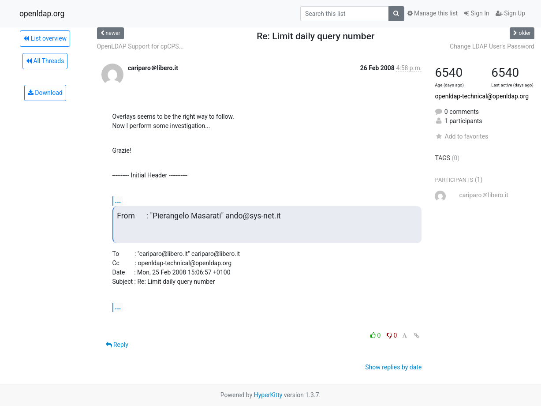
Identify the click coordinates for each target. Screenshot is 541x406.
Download (45, 92)
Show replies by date (393, 367)
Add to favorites (461, 136)
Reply (117, 344)
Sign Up (510, 13)
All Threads (45, 60)
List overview (45, 38)
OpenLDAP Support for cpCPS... (140, 46)
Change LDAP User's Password (492, 46)
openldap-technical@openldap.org (482, 96)
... (118, 200)
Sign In (476, 13)
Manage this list (432, 13)
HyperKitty (268, 394)
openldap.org (41, 13)
